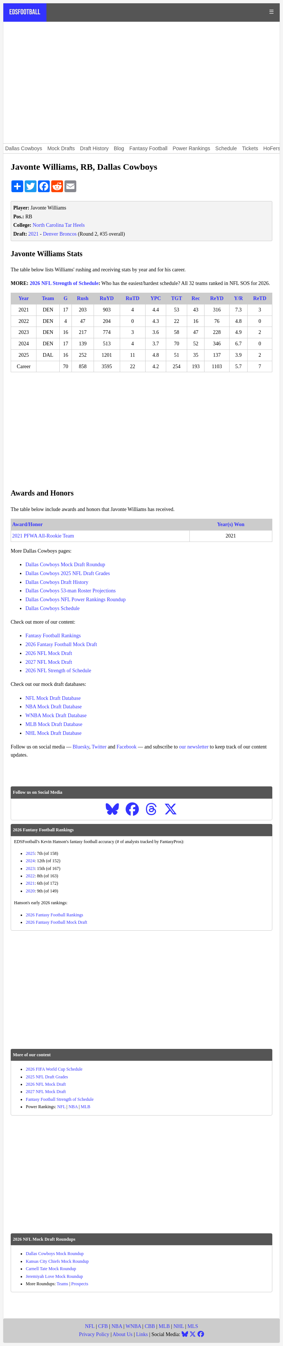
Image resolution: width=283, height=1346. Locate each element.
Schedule (226, 148)
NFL (61, 1106)
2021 (33, 234)
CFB (103, 1326)
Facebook (126, 747)
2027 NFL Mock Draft (48, 662)
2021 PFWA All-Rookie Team (43, 536)
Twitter (99, 747)
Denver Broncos (59, 234)
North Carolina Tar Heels (58, 225)
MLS (193, 1326)
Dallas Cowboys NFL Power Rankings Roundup (75, 599)
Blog (119, 148)
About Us (122, 1334)
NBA (73, 1106)
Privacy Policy (94, 1334)
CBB (150, 1326)
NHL (179, 1326)
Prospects (79, 1283)
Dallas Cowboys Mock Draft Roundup (65, 564)
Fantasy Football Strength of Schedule (60, 1099)
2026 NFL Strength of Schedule (64, 283)
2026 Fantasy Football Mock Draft (61, 644)
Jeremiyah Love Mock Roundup (54, 1276)
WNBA (133, 1326)
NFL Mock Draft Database (53, 698)
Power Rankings (191, 148)
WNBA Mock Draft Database (56, 715)
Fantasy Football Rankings (53, 635)
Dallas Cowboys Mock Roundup (55, 1253)
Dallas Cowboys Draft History (56, 582)
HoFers (271, 148)
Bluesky (81, 747)
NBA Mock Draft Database (53, 706)
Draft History (94, 148)
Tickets (250, 148)
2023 (30, 868)
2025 (30, 853)
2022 (30, 875)
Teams (62, 1283)
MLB (85, 1106)
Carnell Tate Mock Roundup (51, 1268)
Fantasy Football (148, 148)
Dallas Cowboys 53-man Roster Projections (70, 590)
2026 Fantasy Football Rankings (54, 914)
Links (142, 1334)
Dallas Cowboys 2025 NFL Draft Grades (67, 573)
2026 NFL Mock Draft (48, 653)
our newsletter (194, 747)
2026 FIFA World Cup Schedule (54, 1069)
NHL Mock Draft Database (53, 733)
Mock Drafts (61, 148)
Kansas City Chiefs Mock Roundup (57, 1261)
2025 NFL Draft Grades (47, 1076)
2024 (30, 860)
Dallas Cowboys (23, 148)
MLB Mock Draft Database (53, 724)
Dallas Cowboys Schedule (52, 608)
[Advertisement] (141, 82)
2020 (30, 891)
